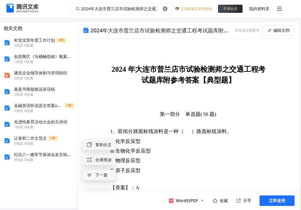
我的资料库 (259, 8)
